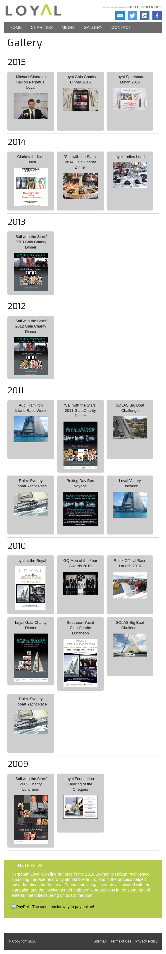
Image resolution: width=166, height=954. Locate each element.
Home (15, 27)
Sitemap (100, 941)
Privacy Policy (146, 941)
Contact (121, 27)
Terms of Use (120, 941)
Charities (42, 27)
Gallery (93, 27)
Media (68, 27)
